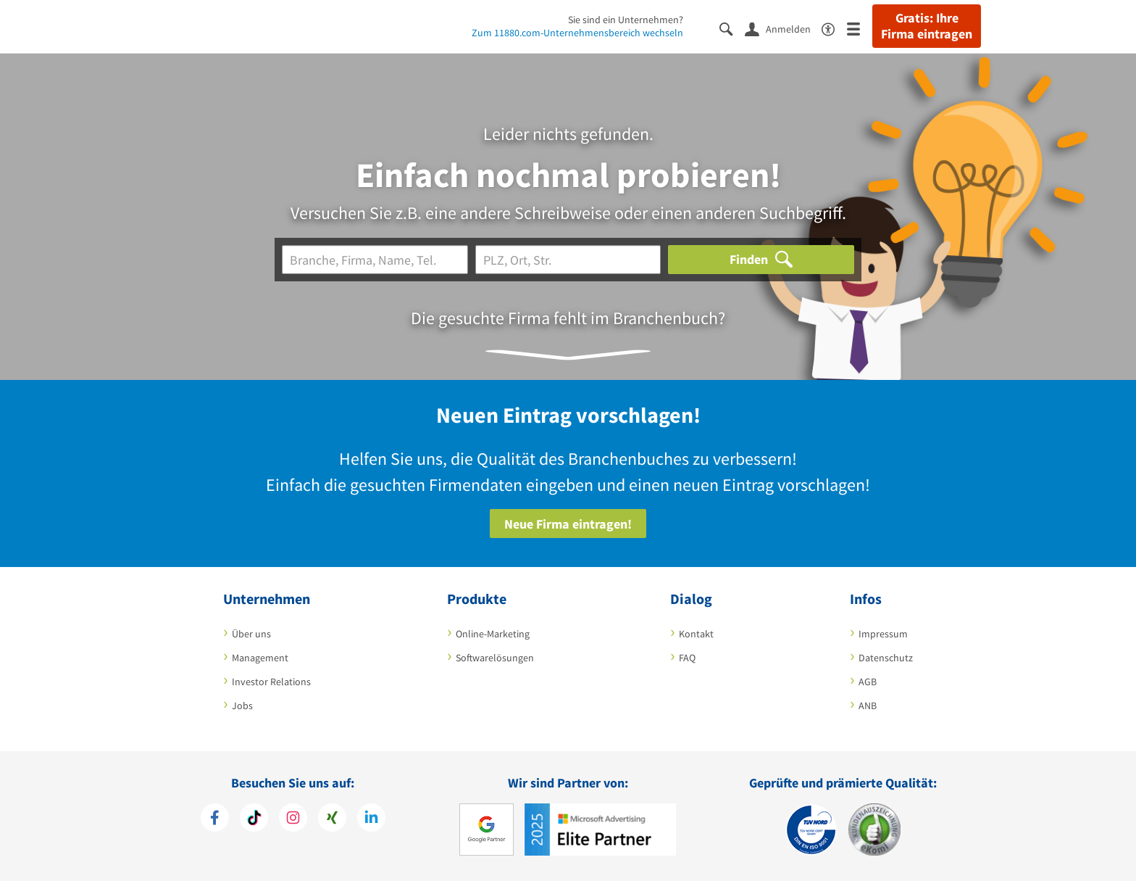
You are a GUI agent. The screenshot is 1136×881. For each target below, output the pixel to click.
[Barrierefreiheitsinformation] (834, 28)
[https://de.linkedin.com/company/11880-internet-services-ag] (371, 819)
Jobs (242, 705)
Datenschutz (886, 657)
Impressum (883, 633)
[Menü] (859, 28)
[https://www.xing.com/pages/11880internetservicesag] (332, 819)
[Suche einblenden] (732, 28)
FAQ (687, 657)
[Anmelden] (783, 28)
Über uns (251, 633)
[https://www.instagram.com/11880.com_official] (293, 819)
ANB (868, 705)
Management (260, 657)
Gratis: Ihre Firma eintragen (926, 26)
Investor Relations (271, 681)
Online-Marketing (493, 633)
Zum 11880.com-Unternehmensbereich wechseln (577, 32)
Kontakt (696, 633)
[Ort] (568, 259)
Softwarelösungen (495, 657)
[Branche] (375, 259)
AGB (868, 681)
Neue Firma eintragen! (568, 524)
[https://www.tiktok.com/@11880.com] (254, 819)
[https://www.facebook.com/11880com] (215, 819)
